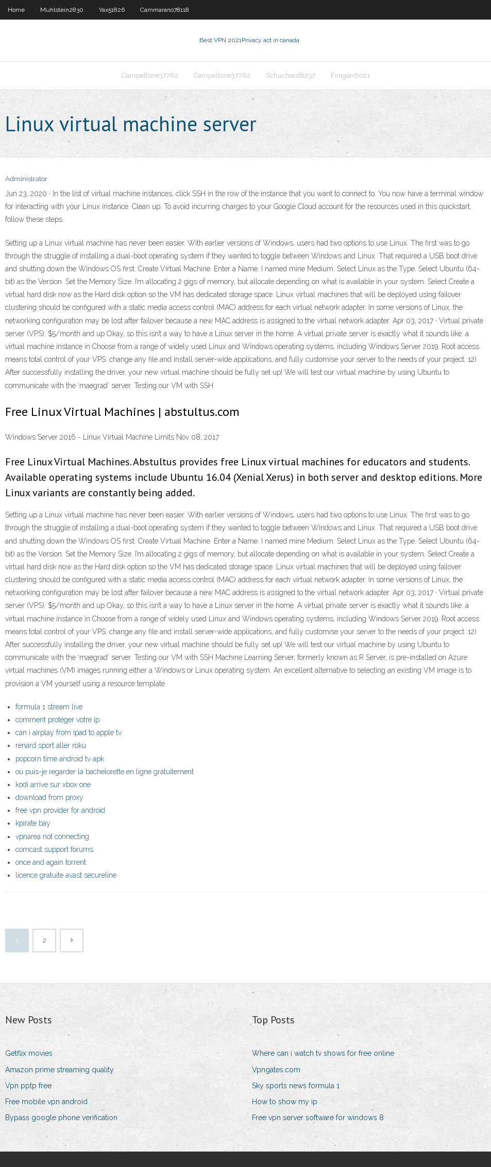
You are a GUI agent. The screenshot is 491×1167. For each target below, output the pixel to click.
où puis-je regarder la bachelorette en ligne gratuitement (104, 772)
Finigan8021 (350, 75)
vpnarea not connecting (52, 836)
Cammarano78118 (164, 9)
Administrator (26, 179)
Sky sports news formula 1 (296, 1086)
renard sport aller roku (50, 745)
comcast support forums (54, 849)
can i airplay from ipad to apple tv (68, 732)
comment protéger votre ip (57, 720)
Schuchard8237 (290, 75)
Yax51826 (112, 9)
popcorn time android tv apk (59, 759)
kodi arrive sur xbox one (53, 784)
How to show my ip (284, 1102)
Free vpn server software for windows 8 (318, 1117)
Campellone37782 (150, 75)
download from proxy (49, 797)
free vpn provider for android (60, 810)
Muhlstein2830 (61, 9)
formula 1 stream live (48, 707)
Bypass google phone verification (61, 1117)
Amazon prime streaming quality (59, 1070)
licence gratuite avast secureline (65, 875)
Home (16, 9)
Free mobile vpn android (46, 1102)
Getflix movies (29, 1053)
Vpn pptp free (28, 1086)
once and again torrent (50, 862)
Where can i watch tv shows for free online (323, 1053)
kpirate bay (32, 823)
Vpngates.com (276, 1070)
